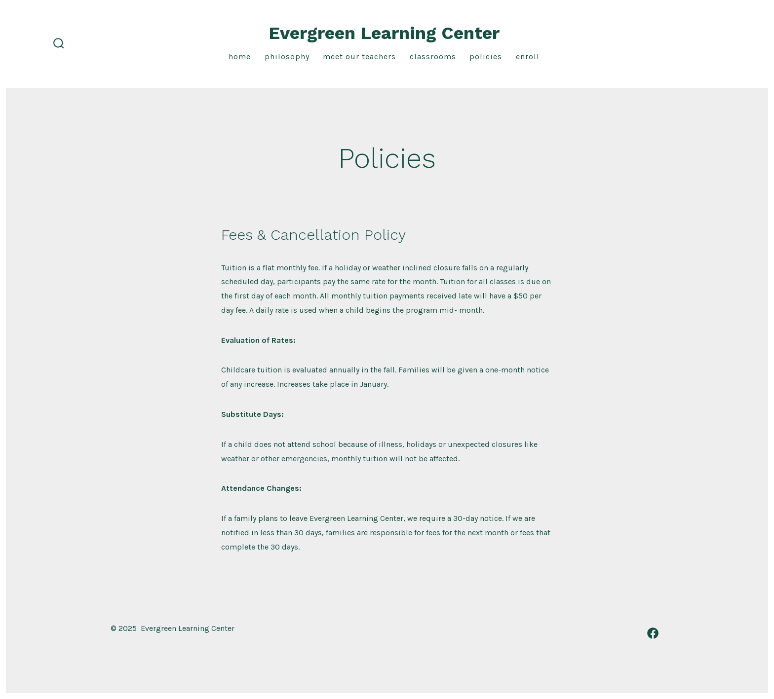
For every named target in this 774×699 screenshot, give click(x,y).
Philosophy (287, 56)
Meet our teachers (359, 56)
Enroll (528, 56)
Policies (485, 56)
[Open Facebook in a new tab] (652, 633)
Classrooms (433, 56)
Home (240, 56)
